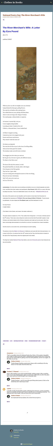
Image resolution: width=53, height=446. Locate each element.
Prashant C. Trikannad (12, 371)
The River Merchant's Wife (34, 340)
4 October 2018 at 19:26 (25, 361)
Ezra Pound (6, 340)
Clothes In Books (13, 2)
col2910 (9, 388)
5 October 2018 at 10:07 (24, 371)
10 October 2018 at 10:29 (17, 388)
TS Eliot (19, 198)
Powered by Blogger (26, 444)
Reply (8, 368)
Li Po (11, 340)
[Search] (51, 2)
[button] (3, 20)
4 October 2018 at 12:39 (18, 353)
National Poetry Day (18, 340)
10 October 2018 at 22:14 (25, 378)
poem (26, 340)
